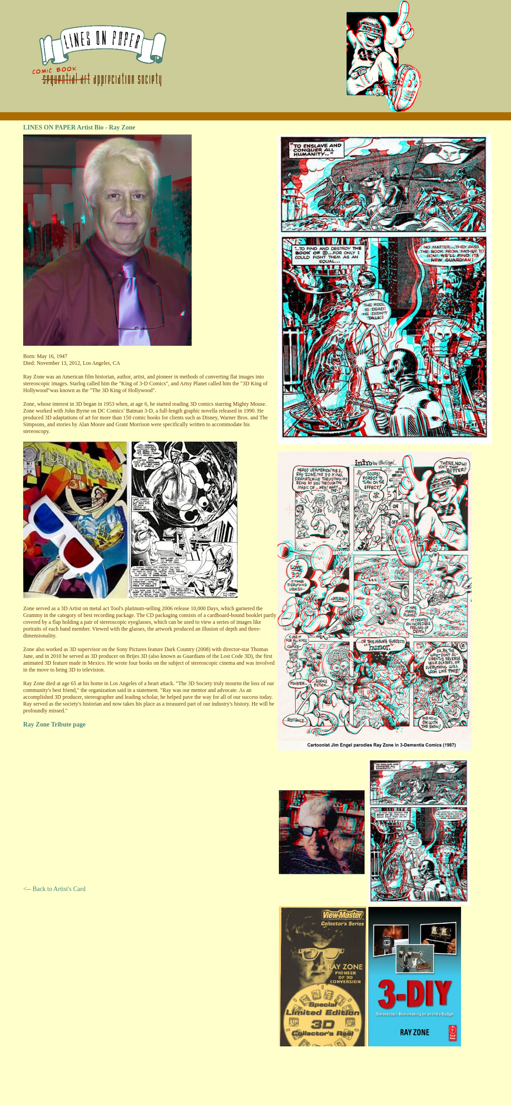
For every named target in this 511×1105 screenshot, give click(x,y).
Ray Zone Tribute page (54, 724)
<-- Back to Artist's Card (54, 889)
